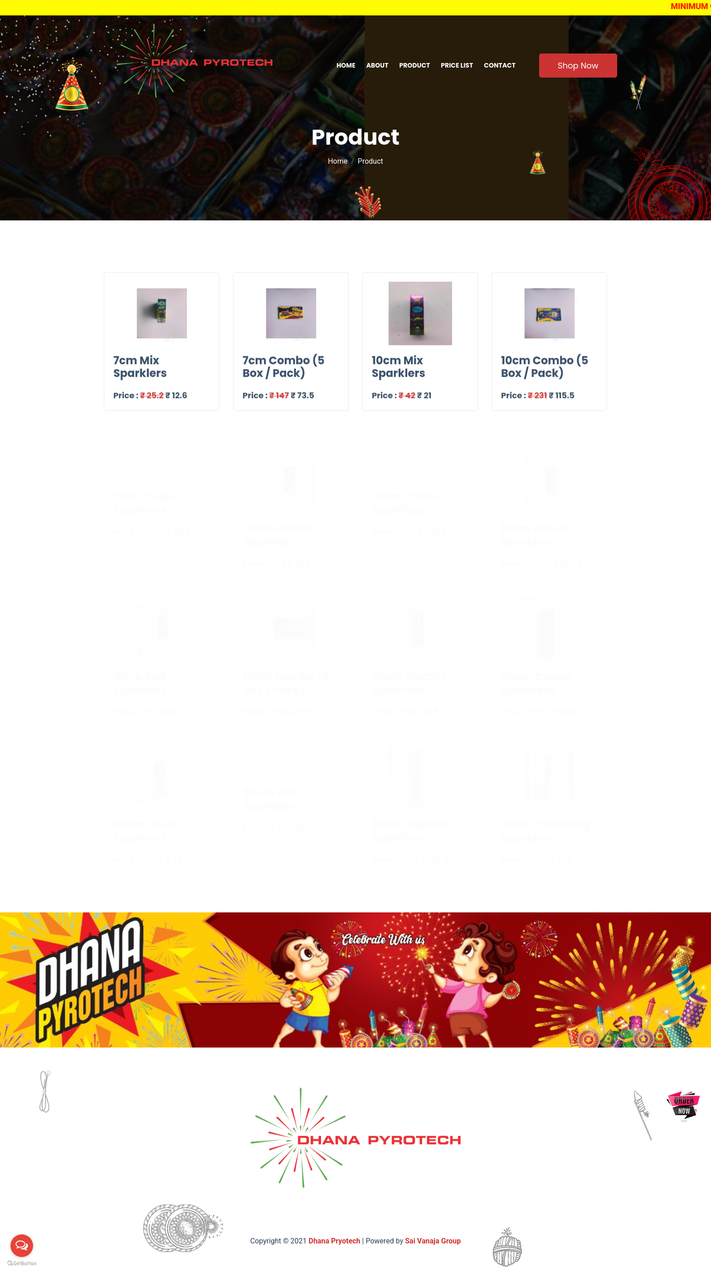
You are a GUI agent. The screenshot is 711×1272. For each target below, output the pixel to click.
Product (414, 65)
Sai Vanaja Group (433, 1241)
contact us (428, 1217)
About (377, 65)
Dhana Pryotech (335, 1241)
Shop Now (578, 65)
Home (346, 65)
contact (500, 65)
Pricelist (381, 1217)
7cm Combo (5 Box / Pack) (284, 372)
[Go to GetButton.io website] (21, 1263)
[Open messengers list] (21, 1245)
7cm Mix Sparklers (140, 372)
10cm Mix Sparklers (398, 372)
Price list (457, 65)
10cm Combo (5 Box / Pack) (544, 372)
